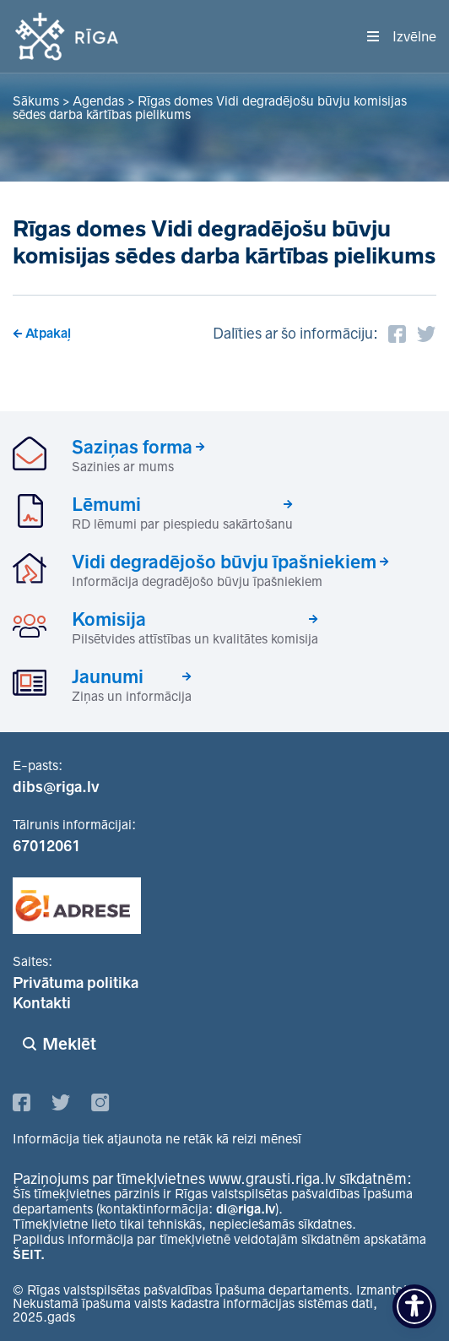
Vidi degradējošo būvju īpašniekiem (224, 561)
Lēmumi (106, 504)
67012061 (46, 846)
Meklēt (69, 1043)
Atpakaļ (48, 333)
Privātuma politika (75, 983)
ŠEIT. (29, 1254)
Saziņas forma (132, 447)
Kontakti (42, 1003)
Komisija (109, 619)
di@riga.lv (245, 1209)
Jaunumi (107, 676)
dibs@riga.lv (56, 787)
